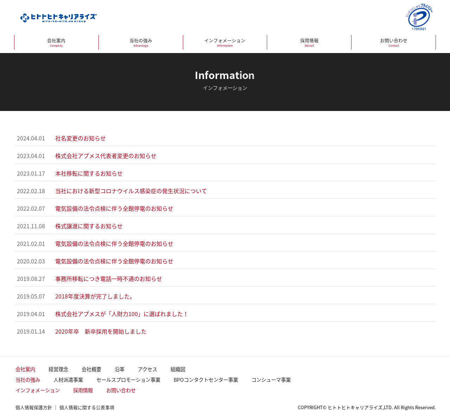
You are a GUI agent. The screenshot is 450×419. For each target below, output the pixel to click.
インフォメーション (225, 42)
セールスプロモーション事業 (128, 380)
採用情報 (309, 42)
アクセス (147, 369)
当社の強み (141, 42)
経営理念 (58, 369)
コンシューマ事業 (271, 380)
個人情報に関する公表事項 (86, 407)
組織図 (178, 369)
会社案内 (56, 42)
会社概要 (91, 369)
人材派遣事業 (68, 380)
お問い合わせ (394, 42)
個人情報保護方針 (33, 407)
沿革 (119, 369)
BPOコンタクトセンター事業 (206, 380)
